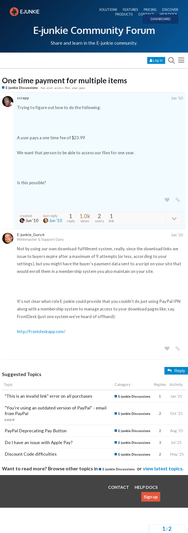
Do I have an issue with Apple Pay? (38, 442)
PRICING (150, 10)
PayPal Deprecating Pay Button (36, 430)
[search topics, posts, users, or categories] (171, 60)
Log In (156, 60)
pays (82, 88)
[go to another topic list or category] (181, 60)
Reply (176, 370)
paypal (9, 419)
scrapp (23, 97)
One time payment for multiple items (64, 80)
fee (43, 88)
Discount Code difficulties (31, 454)
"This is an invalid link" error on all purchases (48, 396)
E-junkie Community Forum (94, 30)
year (75, 88)
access (58, 88)
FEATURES (130, 10)
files (68, 88)
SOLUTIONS (108, 10)
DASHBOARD (161, 19)
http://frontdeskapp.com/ (41, 331)
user (50, 88)
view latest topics (162, 468)
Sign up (151, 496)
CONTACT (146, 14)
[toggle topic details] (174, 218)
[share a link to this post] (177, 200)
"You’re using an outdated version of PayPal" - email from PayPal (55, 410)
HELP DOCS (168, 14)
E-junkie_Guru (29, 234)
